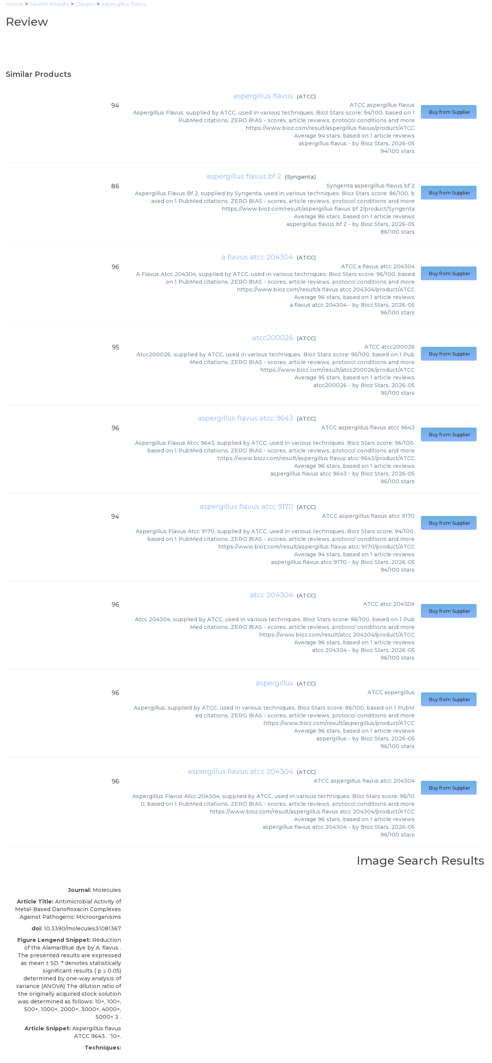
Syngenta (300, 176)
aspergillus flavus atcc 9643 (245, 418)
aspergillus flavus (263, 96)
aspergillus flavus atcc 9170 (246, 506)
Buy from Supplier (449, 112)
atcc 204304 (271, 595)
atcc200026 (272, 338)
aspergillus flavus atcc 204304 (240, 771)
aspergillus (274, 683)
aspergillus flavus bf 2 (243, 176)
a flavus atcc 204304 (257, 257)
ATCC (306, 96)
